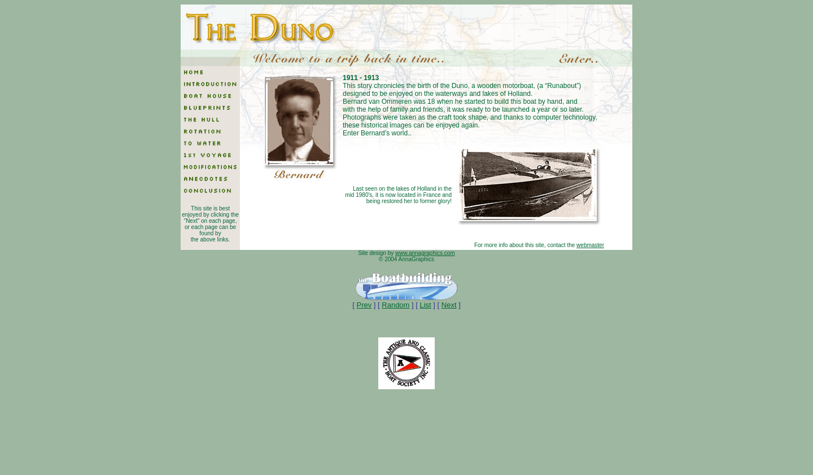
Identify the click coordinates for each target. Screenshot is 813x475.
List (425, 305)
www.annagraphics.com (425, 253)
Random (395, 305)
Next (449, 305)
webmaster (590, 245)
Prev (363, 305)
